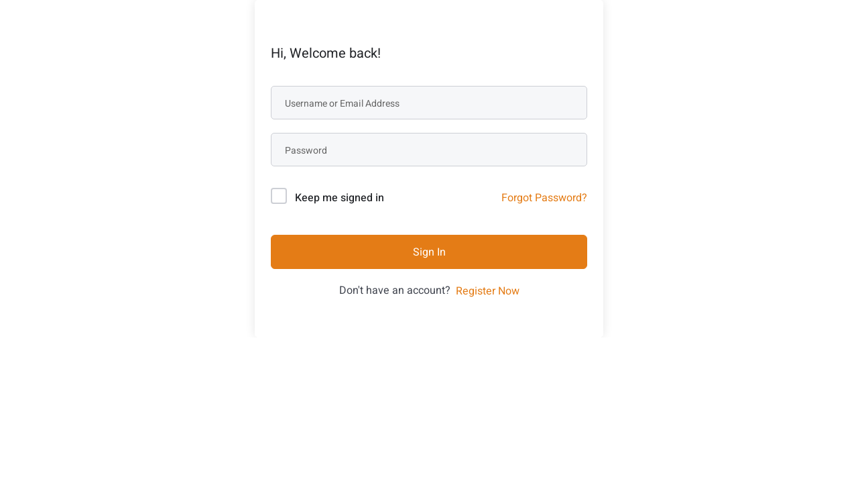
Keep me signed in (339, 198)
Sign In (429, 252)
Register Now (487, 291)
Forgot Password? (544, 198)
